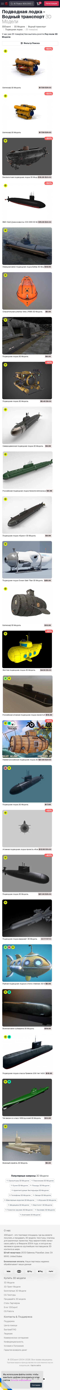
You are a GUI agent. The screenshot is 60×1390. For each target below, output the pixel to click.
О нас (7, 1230)
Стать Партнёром (12, 1303)
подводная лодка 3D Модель (15, 804)
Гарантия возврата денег (15, 1350)
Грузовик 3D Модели (45, 1210)
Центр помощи (10, 1325)
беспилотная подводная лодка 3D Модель (21, 177)
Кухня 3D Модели (19, 1185)
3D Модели (9, 1282)
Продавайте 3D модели (15, 1299)
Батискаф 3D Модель (12, 625)
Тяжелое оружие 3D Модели (19, 1210)
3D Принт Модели (12, 1286)
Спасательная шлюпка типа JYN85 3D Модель (22, 312)
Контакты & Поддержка (18, 1316)
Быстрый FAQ (10, 1329)
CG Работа (9, 1311)
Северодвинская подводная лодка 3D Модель (23, 446)
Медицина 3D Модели (18, 1205)
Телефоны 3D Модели (19, 1195)
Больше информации (21, 1380)
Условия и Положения (14, 1346)
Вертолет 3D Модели (41, 1205)
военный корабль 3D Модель (15, 1163)
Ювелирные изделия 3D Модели (19, 1200)
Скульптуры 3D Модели (17, 1181)
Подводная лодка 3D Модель (15, 356)
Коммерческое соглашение (16, 1337)
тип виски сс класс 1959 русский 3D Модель (22, 1118)
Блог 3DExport (11, 1307)
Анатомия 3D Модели (30, 1215)
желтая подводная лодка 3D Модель (19, 670)
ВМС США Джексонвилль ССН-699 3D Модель (23, 222)
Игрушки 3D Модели (46, 1200)
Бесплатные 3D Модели (15, 1291)
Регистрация (51, 3)
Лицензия (8, 1333)
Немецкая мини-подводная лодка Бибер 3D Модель (25, 267)
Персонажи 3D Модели (42, 1181)
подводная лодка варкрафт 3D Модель (20, 939)
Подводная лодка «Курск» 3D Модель (19, 536)
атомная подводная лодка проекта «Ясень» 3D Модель (27, 849)
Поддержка (9, 1321)
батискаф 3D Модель (12, 87)
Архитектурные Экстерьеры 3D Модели (30, 1190)
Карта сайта (36, 1365)
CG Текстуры (10, 1295)
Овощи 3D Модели (42, 1195)
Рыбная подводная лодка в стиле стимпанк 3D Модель (27, 984)
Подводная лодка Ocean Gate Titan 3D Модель (23, 580)
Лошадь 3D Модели (39, 1185)
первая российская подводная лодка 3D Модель (24, 760)
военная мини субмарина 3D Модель (18, 1028)
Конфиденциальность (13, 1341)
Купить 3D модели (15, 1278)
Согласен (36, 1385)
